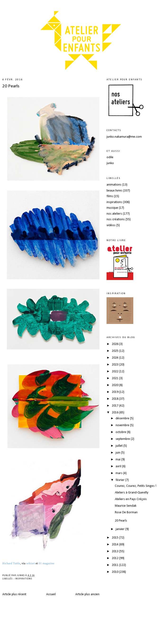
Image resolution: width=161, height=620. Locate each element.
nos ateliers (114, 214)
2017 (115, 406)
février (120, 480)
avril (119, 466)
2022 (115, 371)
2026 (115, 344)
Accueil (51, 594)
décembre (123, 418)
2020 (115, 385)
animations (114, 185)
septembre (123, 439)
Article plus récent (14, 594)
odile (110, 157)
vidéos (111, 225)
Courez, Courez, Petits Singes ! (135, 486)
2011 (115, 565)
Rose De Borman (126, 512)
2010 (115, 572)
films (110, 196)
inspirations (23, 579)
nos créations (116, 219)
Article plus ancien (87, 594)
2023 (115, 364)
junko (110, 163)
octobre (121, 432)
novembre (123, 425)
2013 (115, 551)
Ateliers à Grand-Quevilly (131, 492)
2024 (115, 358)
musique (112, 208)
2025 (115, 351)
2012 (115, 558)
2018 (115, 399)
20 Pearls (10, 86)
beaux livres (114, 190)
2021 (115, 378)
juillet (119, 446)
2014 (115, 544)
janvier (120, 529)
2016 (115, 412)
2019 (115, 392)
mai (118, 459)
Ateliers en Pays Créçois (131, 499)
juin (118, 452)
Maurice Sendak (125, 506)
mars (119, 473)
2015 (115, 537)
